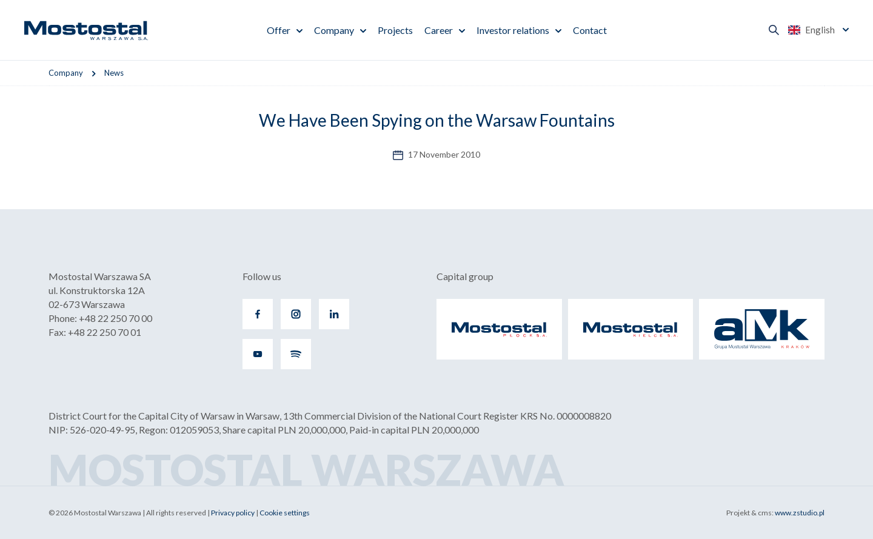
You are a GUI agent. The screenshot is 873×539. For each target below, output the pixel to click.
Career (438, 30)
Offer (278, 30)
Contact (590, 30)
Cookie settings (284, 512)
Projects (395, 30)
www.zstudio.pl (799, 512)
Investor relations (513, 30)
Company (334, 30)
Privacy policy (233, 512)
